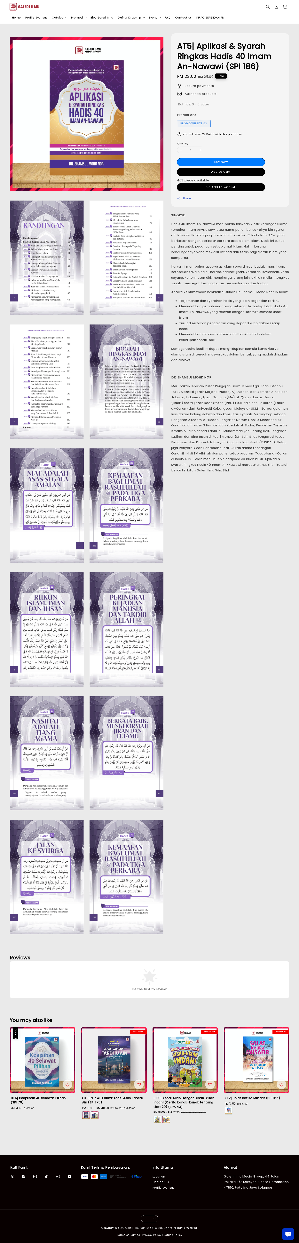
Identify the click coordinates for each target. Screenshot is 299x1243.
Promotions (186, 115)
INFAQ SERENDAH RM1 (211, 17)
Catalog (58, 17)
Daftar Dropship (129, 17)
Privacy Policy (151, 1235)
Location (159, 1176)
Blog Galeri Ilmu (101, 17)
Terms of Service (128, 1235)
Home (16, 17)
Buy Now (221, 162)
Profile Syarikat (36, 17)
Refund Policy (173, 1235)
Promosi (77, 17)
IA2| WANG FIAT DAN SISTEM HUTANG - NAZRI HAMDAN (36, 1232)
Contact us (183, 17)
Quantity (182, 143)
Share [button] (184, 198)
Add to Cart (221, 172)
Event (153, 17)
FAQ (167, 17)
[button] (268, 7)
